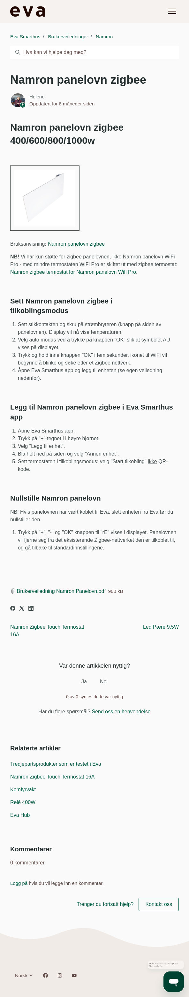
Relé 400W (22, 802)
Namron (104, 36)
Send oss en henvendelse (121, 711)
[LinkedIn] (31, 609)
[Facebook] (12, 609)
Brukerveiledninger (68, 36)
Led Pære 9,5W (161, 627)
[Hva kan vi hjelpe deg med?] (94, 52)
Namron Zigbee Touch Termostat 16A (52, 776)
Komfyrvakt (23, 789)
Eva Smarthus (25, 36)
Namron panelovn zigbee (76, 244)
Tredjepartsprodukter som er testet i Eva (55, 764)
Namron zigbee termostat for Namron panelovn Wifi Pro (73, 272)
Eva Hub (20, 815)
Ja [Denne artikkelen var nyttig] (84, 681)
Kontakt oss (158, 904)
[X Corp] (21, 609)
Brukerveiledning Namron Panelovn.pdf (61, 591)
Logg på (18, 883)
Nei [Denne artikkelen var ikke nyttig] (104, 681)
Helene (37, 96)
